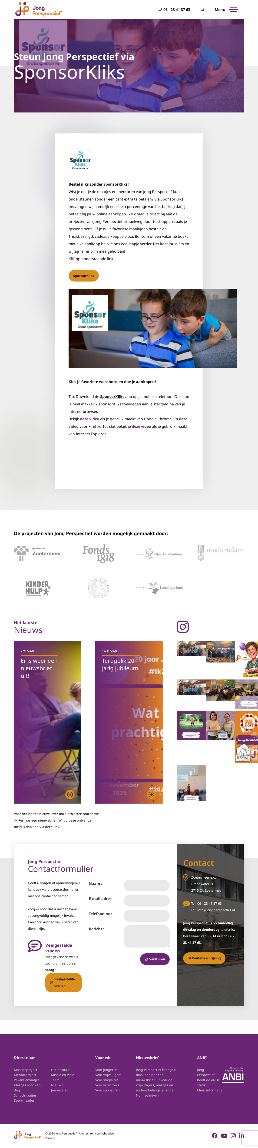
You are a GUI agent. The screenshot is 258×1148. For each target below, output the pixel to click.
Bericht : (96, 929)
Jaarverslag (60, 1090)
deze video (89, 419)
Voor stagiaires (107, 1080)
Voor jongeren (106, 1070)
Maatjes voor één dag (27, 1088)
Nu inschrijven (147, 1095)
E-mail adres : (101, 898)
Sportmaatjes (24, 1100)
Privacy (50, 1138)
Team (55, 1080)
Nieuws (57, 1085)
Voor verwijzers (107, 1085)
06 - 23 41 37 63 (176, 9)
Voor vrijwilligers (108, 1075)
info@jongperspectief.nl (216, 910)
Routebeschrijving (204, 958)
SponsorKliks (83, 276)
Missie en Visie (62, 1075)
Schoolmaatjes (25, 1095)
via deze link (50, 827)
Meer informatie (209, 1090)
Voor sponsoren (107, 1090)
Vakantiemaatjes (27, 1080)
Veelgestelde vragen (62, 982)
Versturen (155, 959)
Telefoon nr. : (100, 914)
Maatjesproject (25, 1070)
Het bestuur (60, 1070)
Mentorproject (25, 1075)
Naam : (95, 883)
